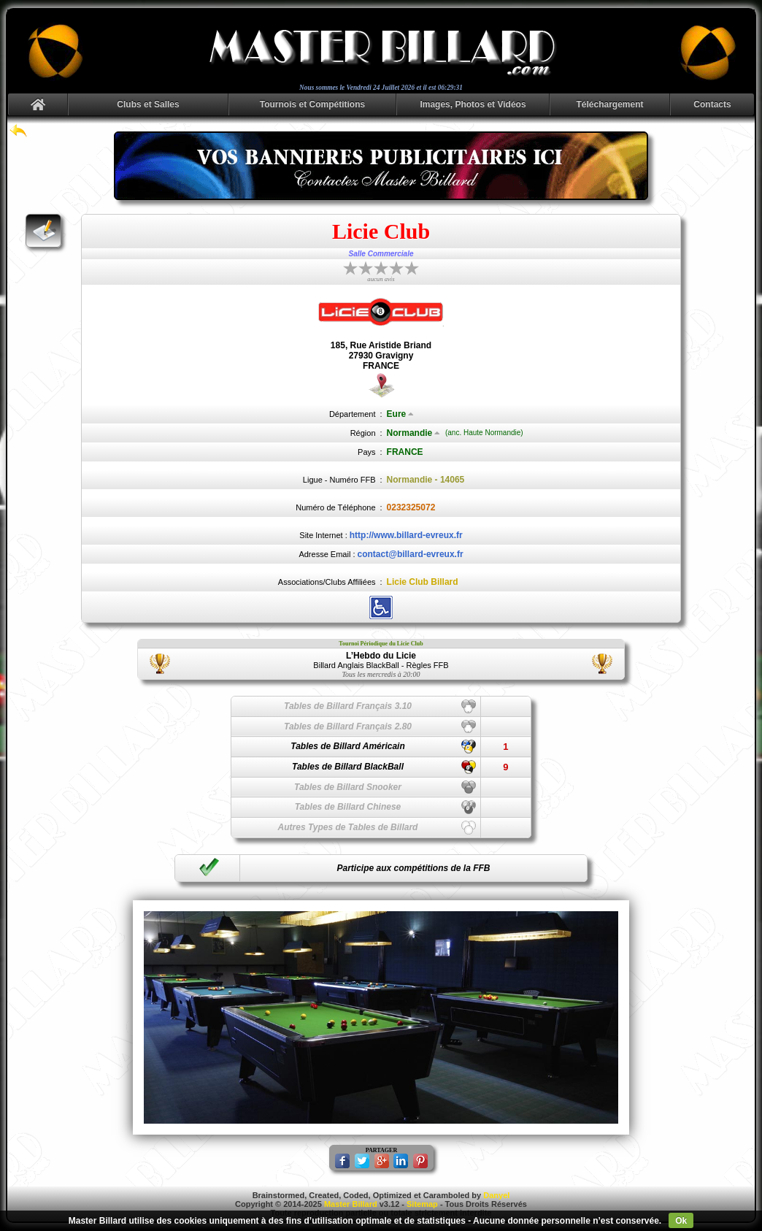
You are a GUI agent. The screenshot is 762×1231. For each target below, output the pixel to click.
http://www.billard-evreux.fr (406, 535)
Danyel (496, 1195)
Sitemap (422, 1204)
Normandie (414, 433)
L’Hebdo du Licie (381, 656)
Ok (681, 1221)
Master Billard (350, 1204)
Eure (401, 414)
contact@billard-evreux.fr (410, 554)
